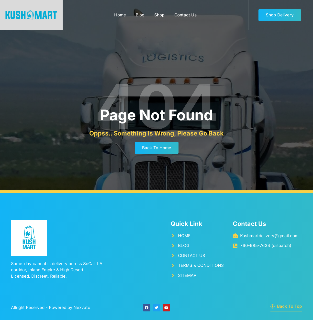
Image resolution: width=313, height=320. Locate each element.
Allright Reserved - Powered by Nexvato (50, 307)
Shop (159, 14)
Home (120, 14)
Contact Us (185, 14)
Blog (140, 14)
